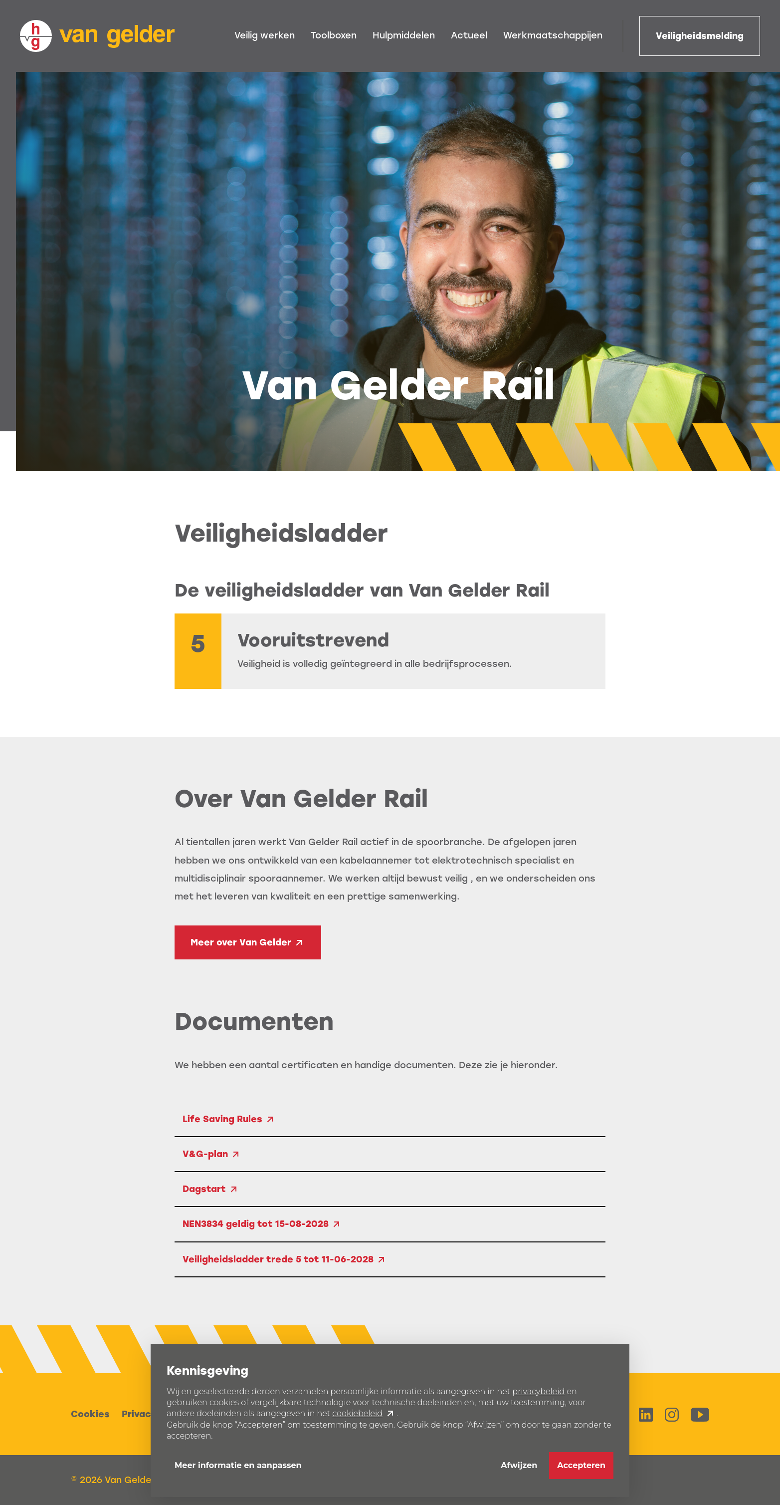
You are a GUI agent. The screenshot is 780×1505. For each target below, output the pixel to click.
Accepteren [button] (581, 1465)
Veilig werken (264, 35)
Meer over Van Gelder (241, 942)
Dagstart (204, 1189)
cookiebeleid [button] (357, 1413)
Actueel (469, 35)
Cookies (90, 1414)
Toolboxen (334, 35)
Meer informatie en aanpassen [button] (238, 1465)
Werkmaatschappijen (552, 35)
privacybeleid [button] (538, 1391)
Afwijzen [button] (519, 1465)
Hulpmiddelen (404, 35)
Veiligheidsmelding (700, 35)
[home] (97, 36)
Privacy (139, 1414)
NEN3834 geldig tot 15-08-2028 (256, 1223)
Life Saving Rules (222, 1119)
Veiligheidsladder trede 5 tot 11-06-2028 (278, 1259)
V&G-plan (205, 1154)
